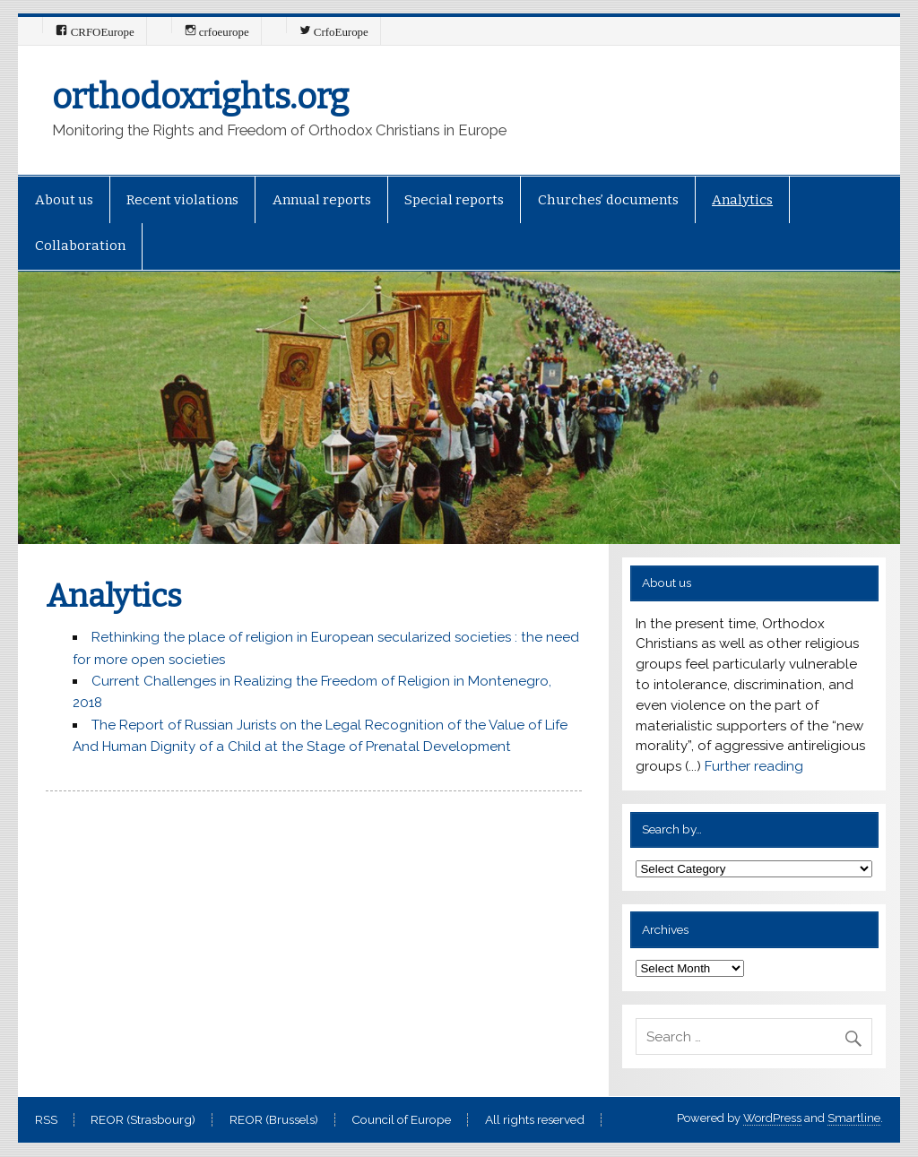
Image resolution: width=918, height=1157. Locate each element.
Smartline (853, 1118)
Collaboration (80, 245)
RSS (46, 1120)
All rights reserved (535, 1120)
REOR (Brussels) (274, 1120)
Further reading (754, 766)
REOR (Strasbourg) (143, 1120)
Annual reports (322, 200)
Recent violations (182, 200)
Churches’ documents (608, 200)
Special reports (454, 200)
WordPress (772, 1118)
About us (64, 200)
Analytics (742, 200)
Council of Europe (401, 1120)
